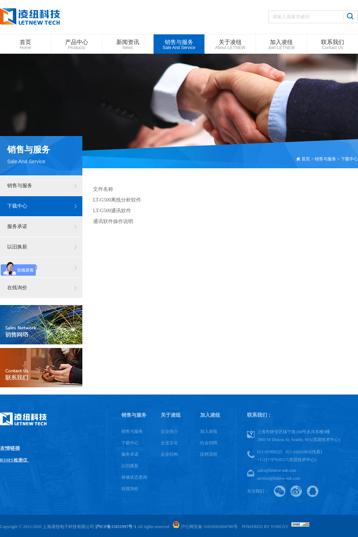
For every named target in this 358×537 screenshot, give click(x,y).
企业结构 (169, 454)
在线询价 (17, 287)
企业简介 (169, 431)
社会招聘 (208, 442)
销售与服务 (19, 185)
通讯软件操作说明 (113, 221)
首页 (305, 158)
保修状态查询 (22, 267)
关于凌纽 (171, 415)
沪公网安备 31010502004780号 (205, 526)
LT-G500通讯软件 (112, 210)
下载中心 (17, 206)
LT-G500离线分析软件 (117, 200)
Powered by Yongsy (265, 526)
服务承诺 (17, 226)
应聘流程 (208, 454)
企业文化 (169, 442)
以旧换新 (17, 247)
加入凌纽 (210, 415)
